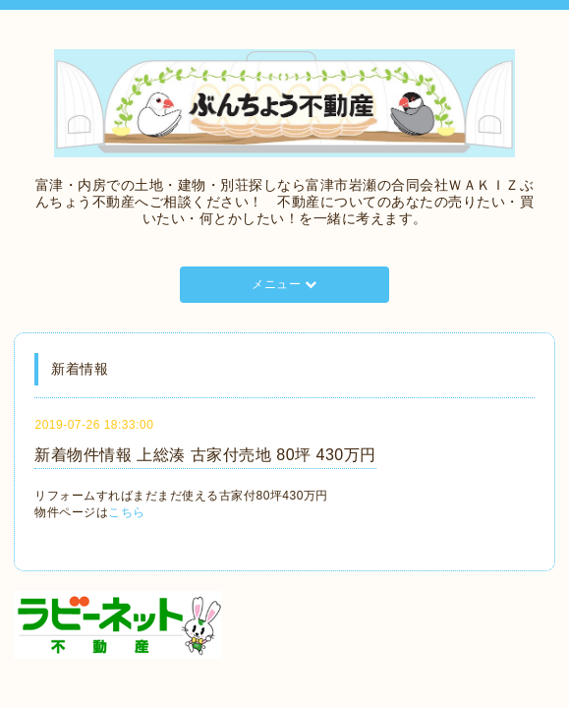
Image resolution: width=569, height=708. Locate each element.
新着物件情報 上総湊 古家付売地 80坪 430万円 (204, 454)
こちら (126, 512)
